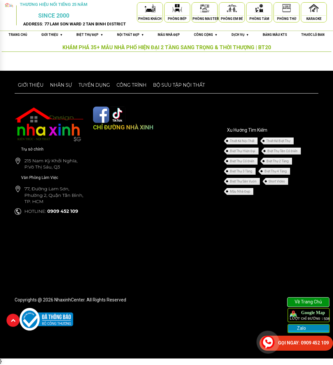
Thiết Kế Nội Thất (242, 141)
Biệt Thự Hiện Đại (242, 151)
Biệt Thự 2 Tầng (277, 161)
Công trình (131, 85)
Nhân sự (61, 85)
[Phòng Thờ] (286, 9)
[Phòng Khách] (150, 9)
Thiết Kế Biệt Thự (278, 141)
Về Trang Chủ (308, 301)
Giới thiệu (31, 85)
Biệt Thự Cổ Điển (242, 161)
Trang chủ (17, 34)
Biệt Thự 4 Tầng (275, 171)
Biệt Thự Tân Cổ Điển (282, 151)
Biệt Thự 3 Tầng (241, 171)
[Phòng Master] (205, 9)
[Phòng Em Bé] (232, 9)
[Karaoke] (314, 9)
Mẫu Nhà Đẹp (240, 191)
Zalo (301, 328)
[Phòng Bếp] (177, 9)
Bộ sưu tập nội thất (179, 85)
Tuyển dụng (94, 85)
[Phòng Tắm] (259, 9)
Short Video (277, 181)
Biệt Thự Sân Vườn (243, 181)
